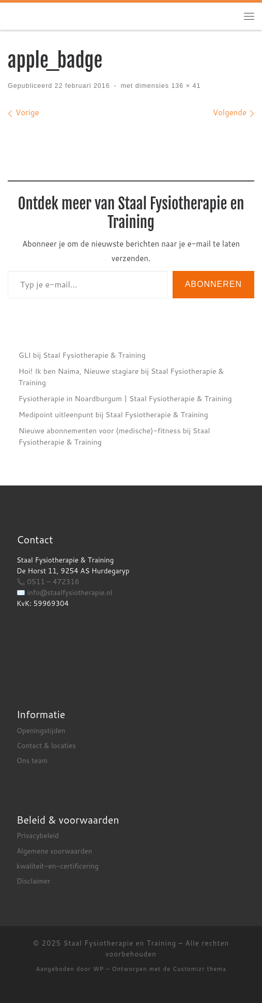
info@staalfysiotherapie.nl (70, 592)
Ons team (32, 760)
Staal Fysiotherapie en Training (120, 943)
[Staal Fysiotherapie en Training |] (72, 15)
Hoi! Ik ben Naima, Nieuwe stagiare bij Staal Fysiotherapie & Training (121, 377)
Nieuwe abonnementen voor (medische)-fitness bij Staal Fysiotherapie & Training (114, 436)
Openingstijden (41, 730)
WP (98, 969)
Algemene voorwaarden (54, 851)
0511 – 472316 (53, 581)
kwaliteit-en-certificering (58, 866)
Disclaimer (34, 881)
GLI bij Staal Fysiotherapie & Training (82, 354)
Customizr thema (199, 969)
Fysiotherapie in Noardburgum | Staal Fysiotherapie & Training (125, 398)
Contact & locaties (46, 745)
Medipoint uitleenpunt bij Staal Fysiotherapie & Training (113, 414)
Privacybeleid (38, 835)
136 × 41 (185, 85)
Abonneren (213, 284)
